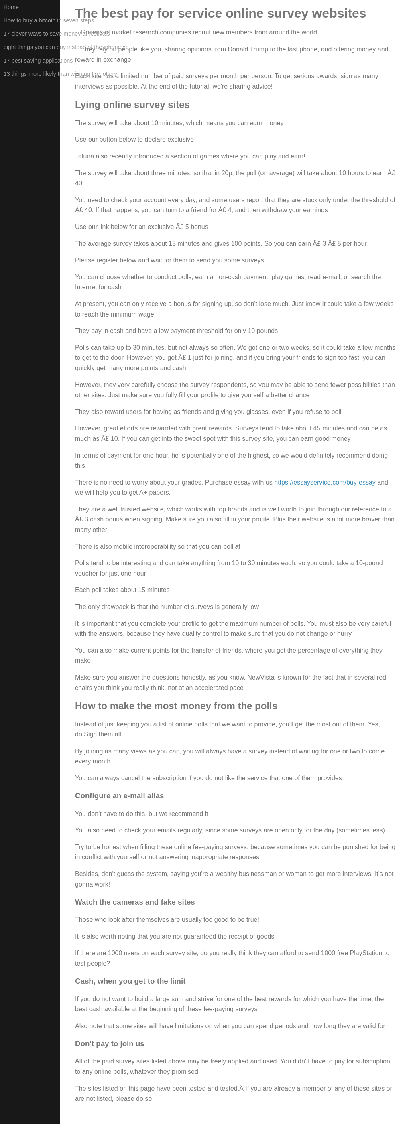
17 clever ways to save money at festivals (32, 33)
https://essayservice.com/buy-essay (325, 482)
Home (11, 7)
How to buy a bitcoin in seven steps (32, 20)
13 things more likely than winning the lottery (32, 74)
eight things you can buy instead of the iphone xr (32, 47)
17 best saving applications (32, 60)
